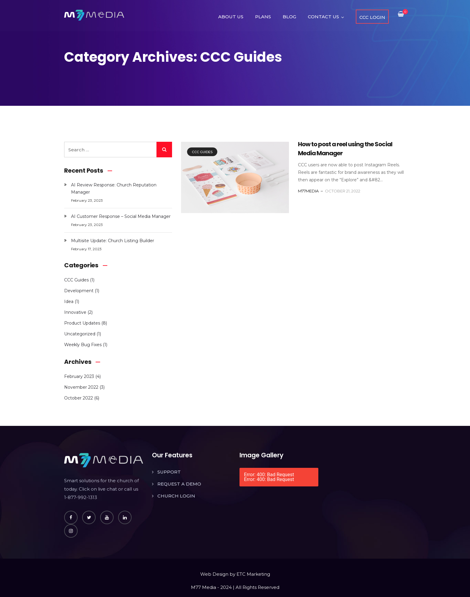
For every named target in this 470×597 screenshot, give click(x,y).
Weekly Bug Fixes (83, 344)
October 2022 (78, 398)
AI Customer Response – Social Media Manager (121, 216)
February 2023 (79, 376)
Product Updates (82, 323)
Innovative (75, 312)
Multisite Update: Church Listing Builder (112, 240)
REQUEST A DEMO (179, 484)
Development (79, 290)
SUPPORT (169, 472)
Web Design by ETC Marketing (235, 574)
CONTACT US (323, 16)
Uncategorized (79, 334)
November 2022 (81, 387)
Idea (68, 301)
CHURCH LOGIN (176, 496)
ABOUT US (230, 16)
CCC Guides (202, 152)
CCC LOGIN (372, 17)
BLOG (289, 16)
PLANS (263, 16)
